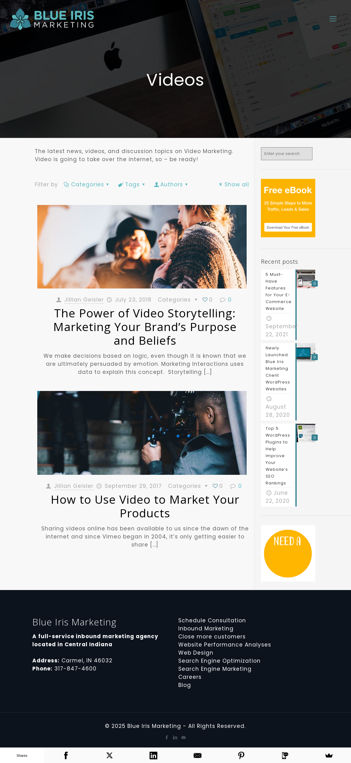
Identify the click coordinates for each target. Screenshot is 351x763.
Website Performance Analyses (224, 644)
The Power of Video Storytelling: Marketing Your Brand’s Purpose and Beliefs (145, 326)
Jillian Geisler (84, 299)
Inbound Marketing (206, 628)
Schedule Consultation (212, 620)
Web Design (195, 652)
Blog (184, 685)
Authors (171, 184)
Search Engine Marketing (215, 669)
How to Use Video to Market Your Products (145, 506)
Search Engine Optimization (219, 661)
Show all (233, 184)
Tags (132, 184)
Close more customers (212, 636)
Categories (87, 184)
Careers (190, 677)
